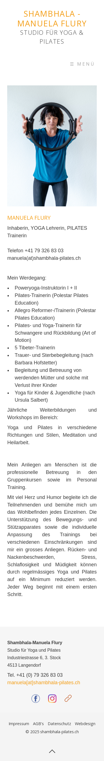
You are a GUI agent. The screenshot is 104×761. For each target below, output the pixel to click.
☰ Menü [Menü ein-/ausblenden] (82, 64)
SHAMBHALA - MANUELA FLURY (52, 18)
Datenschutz (59, 723)
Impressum (19, 723)
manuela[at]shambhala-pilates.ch (43, 682)
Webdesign (85, 723)
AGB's (38, 723)
